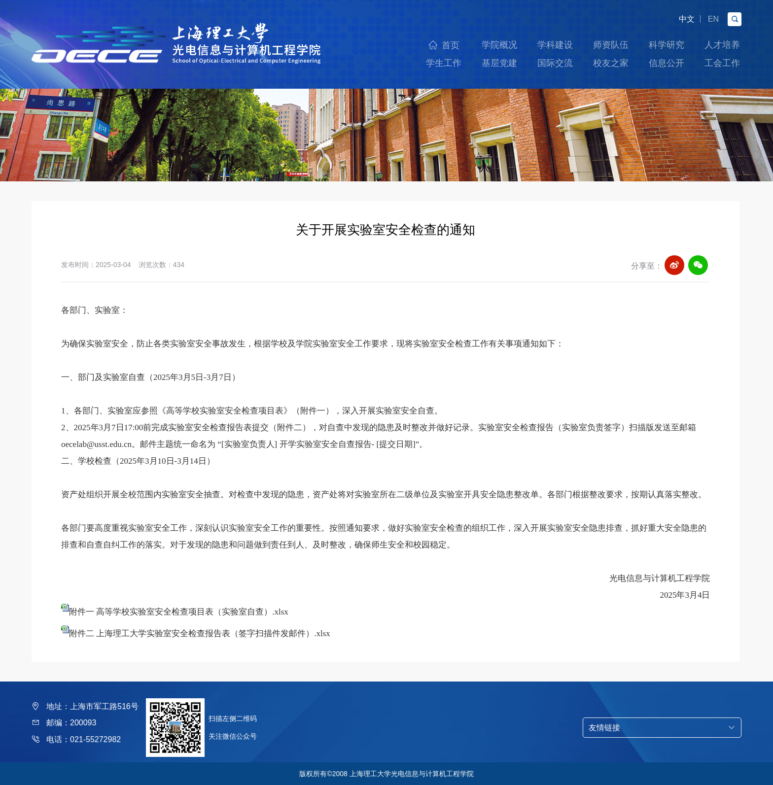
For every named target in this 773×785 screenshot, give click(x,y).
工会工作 (722, 63)
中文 (687, 19)
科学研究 (666, 45)
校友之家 (611, 63)
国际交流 (555, 63)
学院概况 (499, 45)
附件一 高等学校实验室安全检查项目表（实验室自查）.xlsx (178, 611)
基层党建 (499, 63)
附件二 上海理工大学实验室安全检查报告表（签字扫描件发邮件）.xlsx (199, 633)
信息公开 (666, 63)
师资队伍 (611, 45)
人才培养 (722, 45)
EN (713, 19)
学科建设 (555, 45)
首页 (450, 45)
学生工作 (443, 63)
